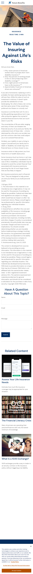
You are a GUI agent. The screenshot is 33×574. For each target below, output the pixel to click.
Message (4, 319)
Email (3, 308)
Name (3, 297)
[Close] (31, 547)
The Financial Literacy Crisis (16, 420)
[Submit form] (5, 334)
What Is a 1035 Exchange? (15, 458)
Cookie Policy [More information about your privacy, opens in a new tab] (15, 563)
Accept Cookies (16, 571)
